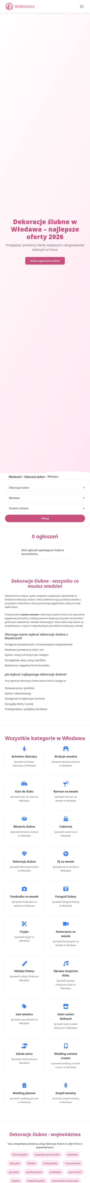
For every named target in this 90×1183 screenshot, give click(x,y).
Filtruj (45, 518)
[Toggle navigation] (81, 6)
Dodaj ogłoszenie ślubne (45, 260)
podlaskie (55, 1172)
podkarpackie (34, 1172)
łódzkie (31, 1163)
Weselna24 (15, 476)
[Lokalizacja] (45, 498)
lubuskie (15, 1163)
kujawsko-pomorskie (47, 1154)
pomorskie (75, 1172)
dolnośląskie (19, 1154)
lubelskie (72, 1154)
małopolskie (50, 1163)
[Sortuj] (45, 508)
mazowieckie (72, 1163)
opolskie (14, 1172)
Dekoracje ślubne (34, 476)
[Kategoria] (45, 488)
